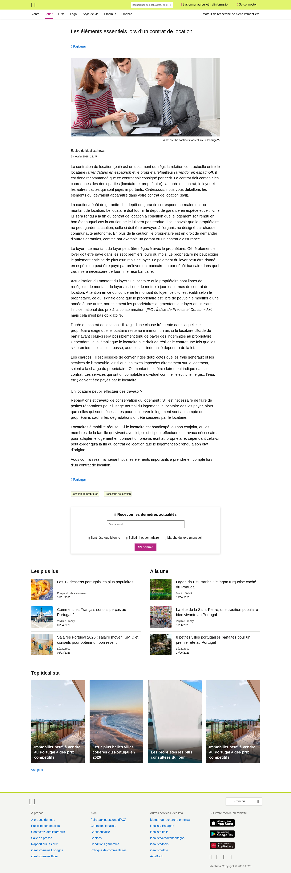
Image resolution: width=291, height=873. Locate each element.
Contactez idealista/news (48, 832)
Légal (73, 14)
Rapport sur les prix (44, 844)
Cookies (96, 838)
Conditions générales (105, 844)
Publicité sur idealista (45, 825)
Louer (49, 14)
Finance (126, 14)
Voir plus (37, 770)
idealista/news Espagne (47, 850)
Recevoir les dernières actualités (147, 514)
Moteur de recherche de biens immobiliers (231, 14)
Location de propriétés (85, 493)
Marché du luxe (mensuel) (185, 537)
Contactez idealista (103, 825)
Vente (35, 14)
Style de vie (91, 14)
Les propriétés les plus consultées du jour (171, 754)
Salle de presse (41, 838)
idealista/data (159, 850)
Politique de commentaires (109, 850)
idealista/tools (159, 844)
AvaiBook (156, 856)
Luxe (61, 14)
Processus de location (118, 493)
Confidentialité (100, 832)
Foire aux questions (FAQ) (108, 819)
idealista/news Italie (44, 856)
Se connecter (248, 4)
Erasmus (110, 14)
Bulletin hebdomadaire (144, 537)
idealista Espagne (162, 825)
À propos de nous (43, 819)
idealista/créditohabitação (167, 838)
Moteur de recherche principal (170, 819)
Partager (79, 46)
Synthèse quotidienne (105, 537)
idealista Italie (159, 832)
